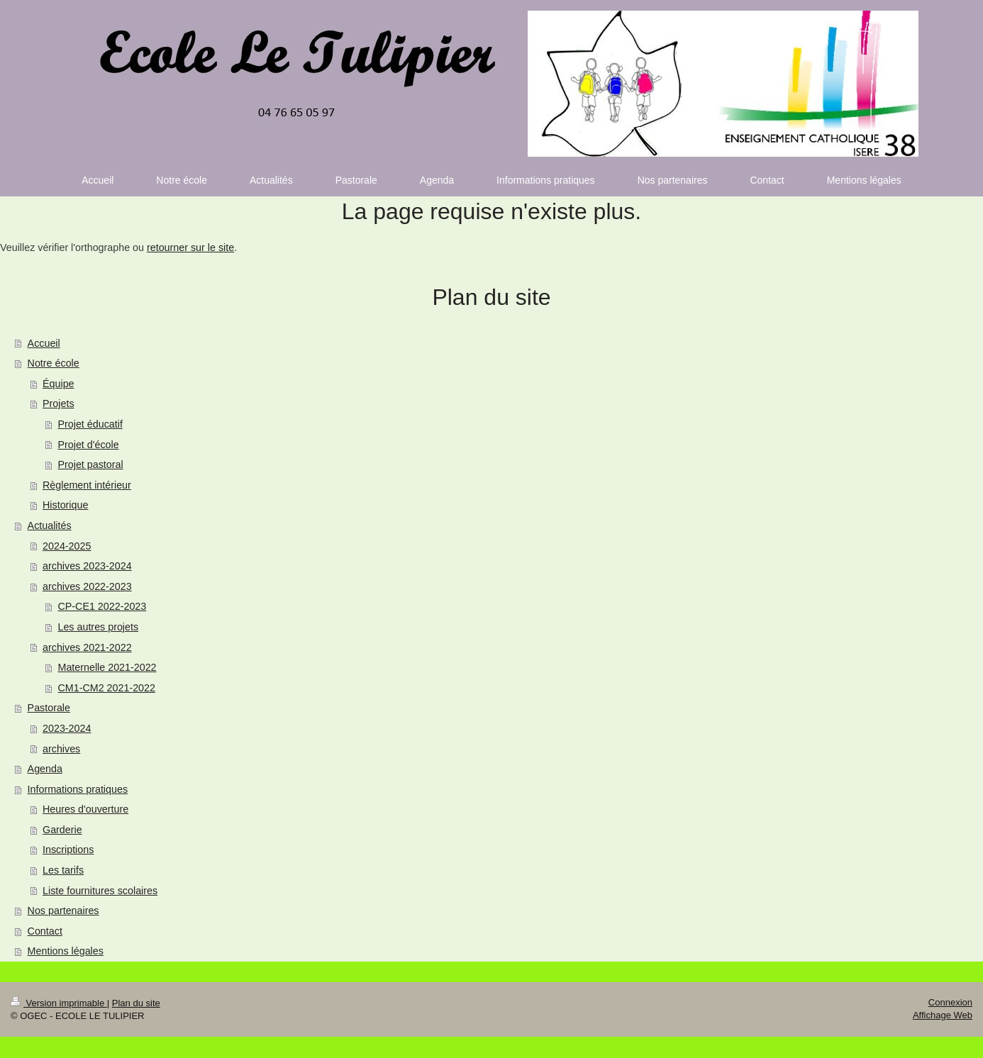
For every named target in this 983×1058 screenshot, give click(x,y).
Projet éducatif (89, 424)
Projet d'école (87, 444)
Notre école (53, 363)
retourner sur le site (190, 247)
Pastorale (49, 707)
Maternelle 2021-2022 (106, 667)
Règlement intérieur (87, 485)
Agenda (45, 768)
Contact (45, 931)
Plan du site (136, 1003)
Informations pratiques (78, 789)
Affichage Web (942, 1015)
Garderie (62, 829)
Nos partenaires (63, 910)
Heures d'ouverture (85, 809)
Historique (65, 505)
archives (61, 748)
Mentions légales (66, 951)
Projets (58, 403)
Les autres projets (97, 627)
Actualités (50, 525)
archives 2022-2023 (87, 586)
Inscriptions (68, 849)
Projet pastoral (90, 464)
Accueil (44, 343)
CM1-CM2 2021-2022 (106, 688)
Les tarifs (63, 870)
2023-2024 (67, 728)
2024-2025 (67, 546)
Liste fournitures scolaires (100, 890)
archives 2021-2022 (87, 647)
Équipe (58, 383)
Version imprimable (59, 1003)
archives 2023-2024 (87, 566)
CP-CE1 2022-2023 (101, 606)
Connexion (950, 1002)
